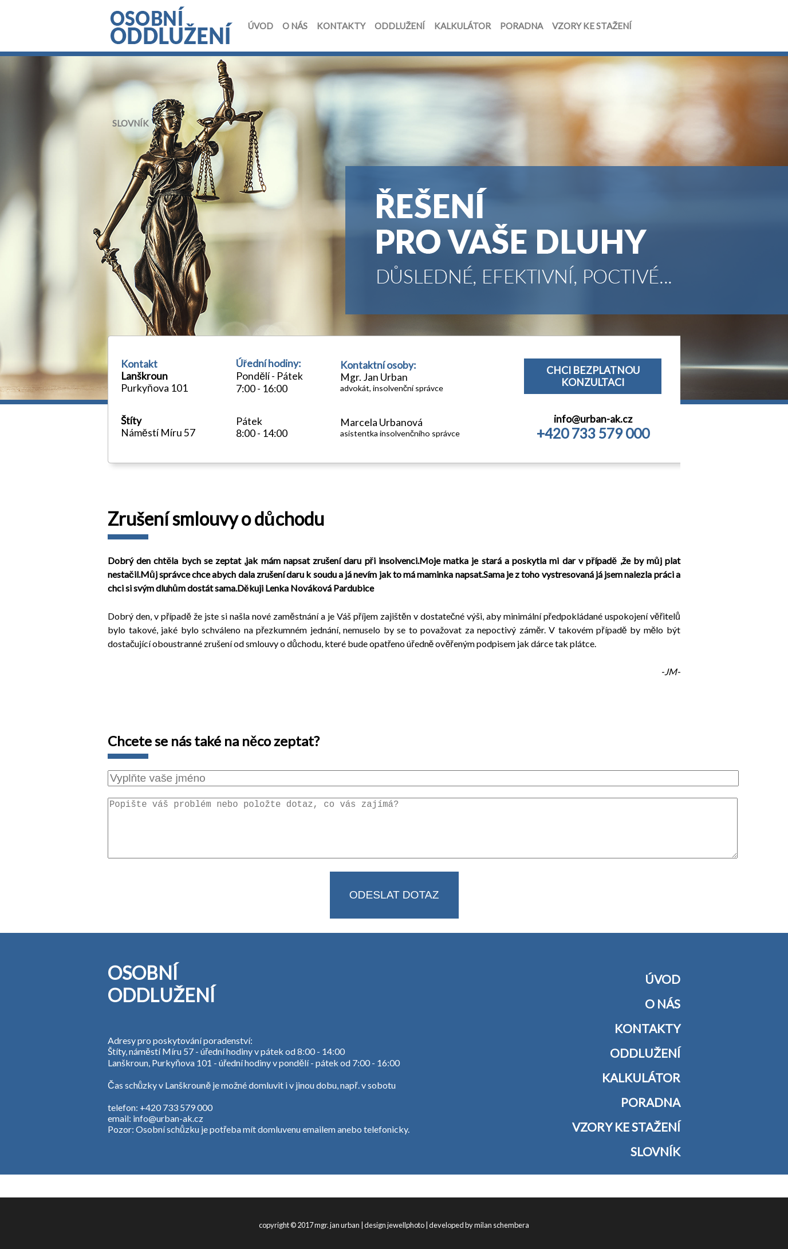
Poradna (521, 26)
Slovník (130, 123)
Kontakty (341, 26)
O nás (295, 26)
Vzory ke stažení (592, 26)
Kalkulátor (462, 26)
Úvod (260, 26)
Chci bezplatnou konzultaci (593, 376)
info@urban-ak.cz (593, 419)
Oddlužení (400, 26)
